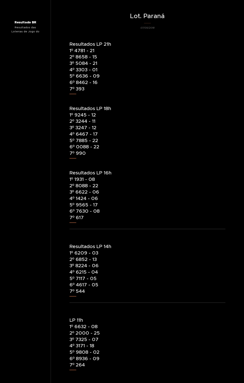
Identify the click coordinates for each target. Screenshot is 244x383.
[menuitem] (25, 208)
